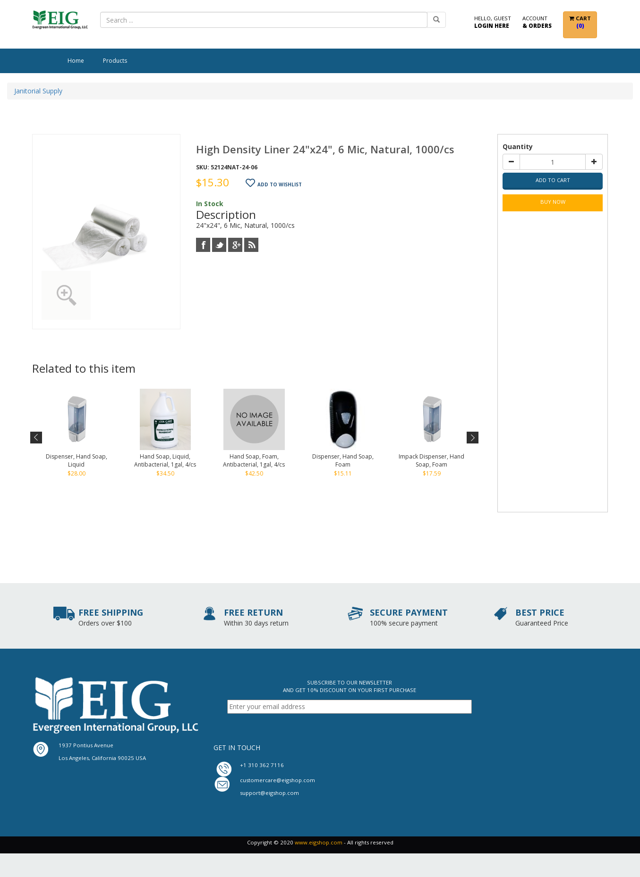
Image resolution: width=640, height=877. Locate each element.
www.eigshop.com (318, 842)
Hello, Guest (492, 22)
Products (115, 61)
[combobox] (263, 20)
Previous (36, 437)
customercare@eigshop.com (277, 780)
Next (471, 437)
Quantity (518, 146)
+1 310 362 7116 (262, 764)
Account (537, 22)
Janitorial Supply (38, 90)
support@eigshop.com (269, 792)
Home (76, 61)
